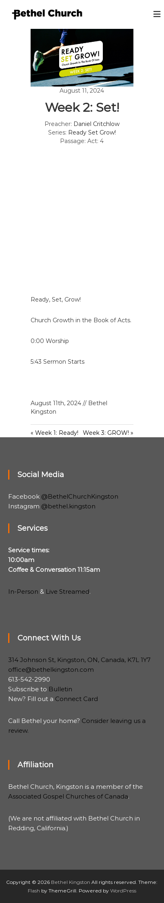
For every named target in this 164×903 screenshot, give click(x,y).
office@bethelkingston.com (51, 669)
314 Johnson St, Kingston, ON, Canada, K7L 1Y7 (79, 660)
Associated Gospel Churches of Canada (68, 796)
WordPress (123, 891)
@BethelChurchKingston (79, 496)
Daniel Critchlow (96, 124)
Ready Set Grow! (92, 132)
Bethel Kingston (70, 882)
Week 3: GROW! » (108, 432)
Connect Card (76, 699)
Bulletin (60, 689)
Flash (34, 891)
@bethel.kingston (68, 506)
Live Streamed (67, 591)
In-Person (23, 591)
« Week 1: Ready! (54, 432)
